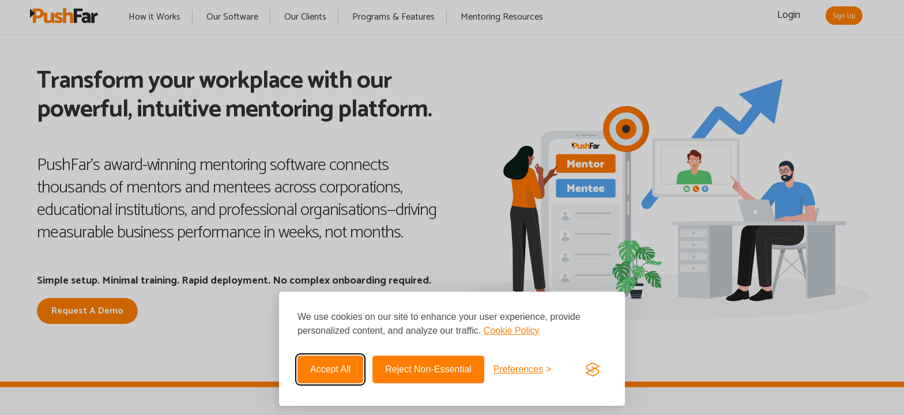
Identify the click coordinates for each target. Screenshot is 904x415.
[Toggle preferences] (523, 369)
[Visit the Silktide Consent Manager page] (593, 369)
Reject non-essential (428, 369)
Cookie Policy (512, 330)
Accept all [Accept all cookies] (330, 369)
